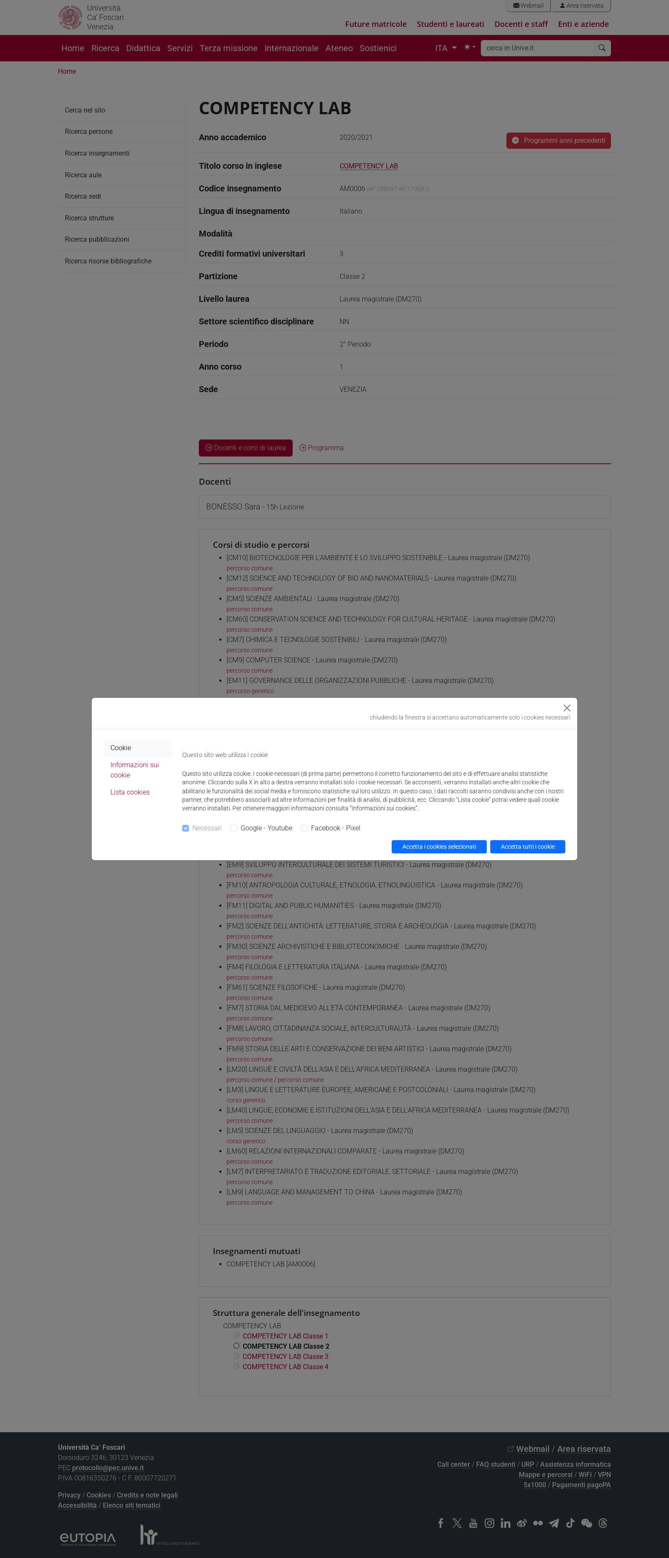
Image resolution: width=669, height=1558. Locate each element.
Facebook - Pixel (336, 828)
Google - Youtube (266, 828)
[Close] (567, 708)
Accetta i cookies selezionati (439, 846)
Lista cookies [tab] (130, 792)
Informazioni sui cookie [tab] (135, 770)
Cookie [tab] (121, 748)
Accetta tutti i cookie (528, 846)
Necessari (207, 828)
